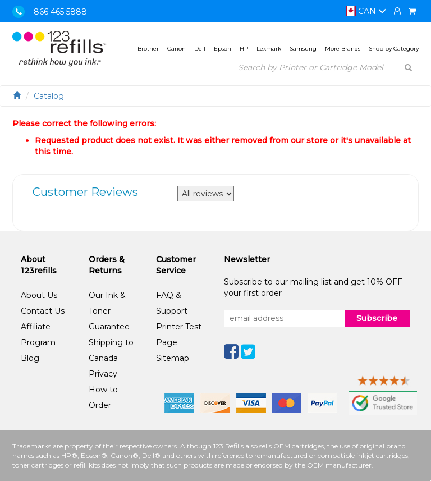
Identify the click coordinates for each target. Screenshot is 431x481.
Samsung (303, 48)
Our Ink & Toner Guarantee (109, 311)
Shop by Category (394, 48)
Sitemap (172, 358)
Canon (176, 48)
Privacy (103, 374)
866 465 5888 (60, 12)
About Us (39, 295)
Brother (148, 48)
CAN (366, 11)
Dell (199, 48)
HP (244, 48)
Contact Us (43, 311)
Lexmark (268, 48)
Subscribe (376, 318)
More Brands (342, 48)
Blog (30, 358)
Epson (222, 48)
